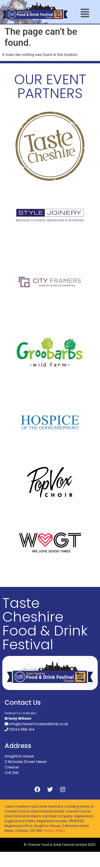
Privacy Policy (54, 830)
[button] (85, 13)
